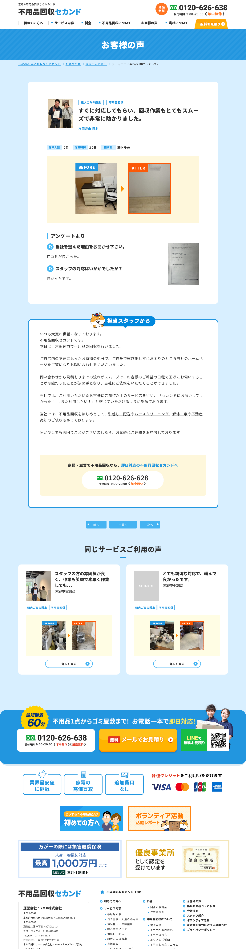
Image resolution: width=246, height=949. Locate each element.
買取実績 (156, 928)
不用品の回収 (85, 346)
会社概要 (193, 913)
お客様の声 (149, 23)
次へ (150, 525)
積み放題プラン (117, 932)
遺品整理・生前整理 (120, 927)
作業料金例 (157, 915)
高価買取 (113, 946)
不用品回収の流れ (161, 933)
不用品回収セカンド (57, 339)
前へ (96, 525)
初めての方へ (33, 23)
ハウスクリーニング (152, 413)
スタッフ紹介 (195, 918)
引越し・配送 (119, 413)
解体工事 (180, 413)
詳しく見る (68, 665)
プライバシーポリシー (201, 932)
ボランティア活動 (198, 923)
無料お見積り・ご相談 (201, 909)
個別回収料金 (158, 910)
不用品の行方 (158, 937)
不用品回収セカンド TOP (124, 895)
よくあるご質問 (160, 942)
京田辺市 (62, 346)
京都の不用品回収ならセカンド (39, 64)
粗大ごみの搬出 (96, 64)
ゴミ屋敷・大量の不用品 (123, 922)
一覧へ (123, 525)
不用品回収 (114, 917)
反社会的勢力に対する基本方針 (207, 928)
